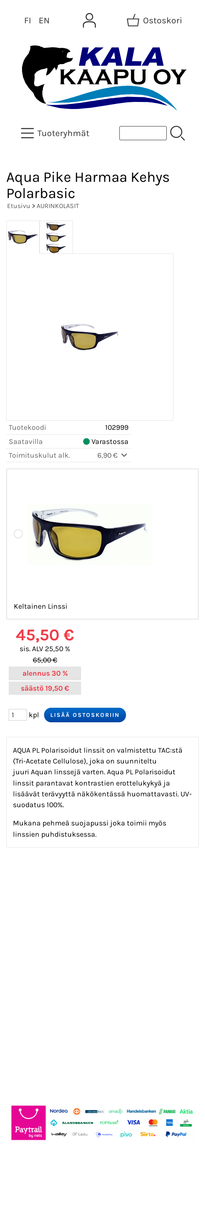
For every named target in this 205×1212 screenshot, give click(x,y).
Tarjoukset (31, 898)
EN (44, 20)
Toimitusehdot (39, 978)
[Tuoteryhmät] (56, 133)
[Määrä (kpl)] (18, 715)
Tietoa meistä (38, 938)
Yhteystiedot (36, 958)
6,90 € (112, 455)
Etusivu (18, 206)
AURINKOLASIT (58, 206)
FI (27, 20)
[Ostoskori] (155, 20)
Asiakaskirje (35, 918)
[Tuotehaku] (143, 133)
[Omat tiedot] (89, 20)
